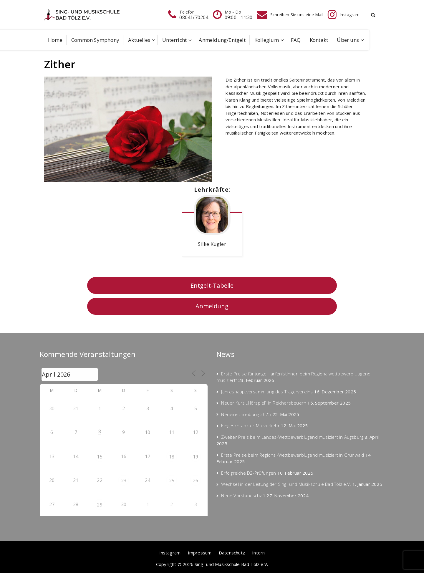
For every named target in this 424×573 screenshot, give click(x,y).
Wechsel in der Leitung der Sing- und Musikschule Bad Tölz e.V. (286, 484)
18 (171, 456)
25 (171, 480)
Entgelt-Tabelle (212, 285)
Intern (258, 553)
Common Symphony (95, 40)
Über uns (348, 40)
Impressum (200, 553)
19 (195, 456)
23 (123, 480)
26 (195, 480)
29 (99, 504)
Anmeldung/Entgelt (222, 40)
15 (99, 456)
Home (55, 40)
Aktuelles (139, 40)
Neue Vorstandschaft (243, 496)
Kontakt (319, 40)
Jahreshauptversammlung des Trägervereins (267, 392)
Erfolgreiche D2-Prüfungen (248, 473)
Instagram (170, 553)
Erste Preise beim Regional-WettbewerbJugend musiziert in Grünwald (292, 455)
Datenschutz (232, 553)
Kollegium (266, 40)
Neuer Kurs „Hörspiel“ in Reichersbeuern (263, 403)
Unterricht (174, 40)
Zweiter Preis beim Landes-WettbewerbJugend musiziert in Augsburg (292, 437)
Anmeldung (212, 306)
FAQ (296, 40)
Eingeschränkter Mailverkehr (250, 425)
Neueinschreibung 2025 (246, 414)
